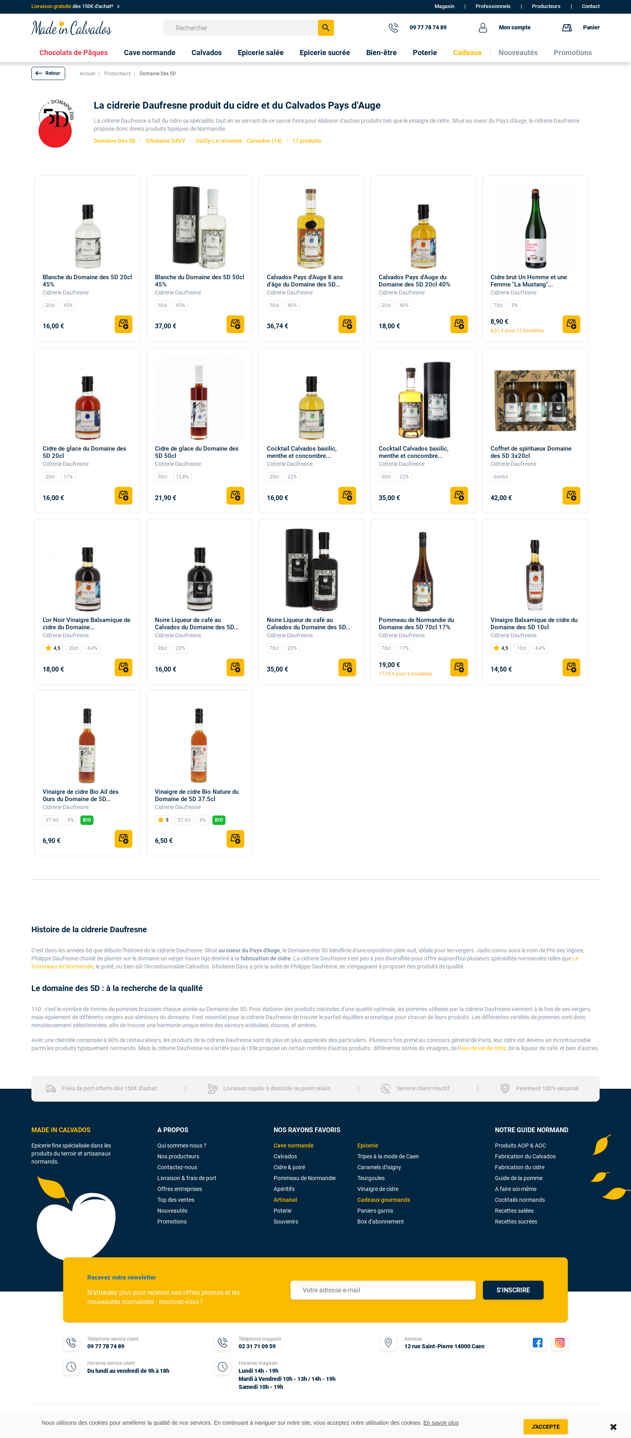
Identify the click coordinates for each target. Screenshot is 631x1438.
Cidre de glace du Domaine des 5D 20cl (84, 452)
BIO (87, 820)
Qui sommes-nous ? (181, 1145)
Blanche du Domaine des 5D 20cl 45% (87, 281)
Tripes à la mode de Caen (388, 1156)
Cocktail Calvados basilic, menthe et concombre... (301, 452)
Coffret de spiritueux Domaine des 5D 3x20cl (531, 452)
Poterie (282, 1210)
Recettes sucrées (516, 1221)
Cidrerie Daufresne (66, 292)
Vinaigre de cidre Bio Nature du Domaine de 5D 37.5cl (197, 795)
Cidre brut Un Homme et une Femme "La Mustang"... (529, 281)
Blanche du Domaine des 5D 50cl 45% (199, 281)
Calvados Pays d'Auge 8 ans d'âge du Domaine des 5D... (305, 281)
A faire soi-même (515, 1189)
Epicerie (367, 1145)
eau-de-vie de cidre (483, 1048)
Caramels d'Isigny (379, 1167)
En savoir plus (441, 1422)
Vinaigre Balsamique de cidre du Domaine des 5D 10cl (534, 623)
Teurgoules (371, 1178)
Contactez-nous (177, 1167)
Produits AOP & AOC (520, 1145)
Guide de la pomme (518, 1178)
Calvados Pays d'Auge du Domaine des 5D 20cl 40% (414, 281)
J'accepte (546, 1427)
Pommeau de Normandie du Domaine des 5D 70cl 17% (416, 623)
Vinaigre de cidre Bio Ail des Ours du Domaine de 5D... (81, 795)
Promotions (172, 1221)
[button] (48, 73)
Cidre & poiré (289, 1167)
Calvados (285, 1156)
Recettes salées (514, 1210)
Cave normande (294, 1145)
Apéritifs (284, 1189)
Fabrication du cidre (519, 1167)
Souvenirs (286, 1221)
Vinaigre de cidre (377, 1189)
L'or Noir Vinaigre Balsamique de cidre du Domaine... (86, 623)
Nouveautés (172, 1210)
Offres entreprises (179, 1189)
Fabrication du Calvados (525, 1156)
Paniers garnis (375, 1210)
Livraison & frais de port (187, 1178)
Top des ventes (175, 1200)
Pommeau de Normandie (305, 1178)
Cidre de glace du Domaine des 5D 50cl (197, 452)
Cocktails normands (520, 1200)
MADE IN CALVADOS (61, 1130)
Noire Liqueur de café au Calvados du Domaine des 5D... (197, 623)
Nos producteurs (178, 1156)
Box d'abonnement (380, 1221)
